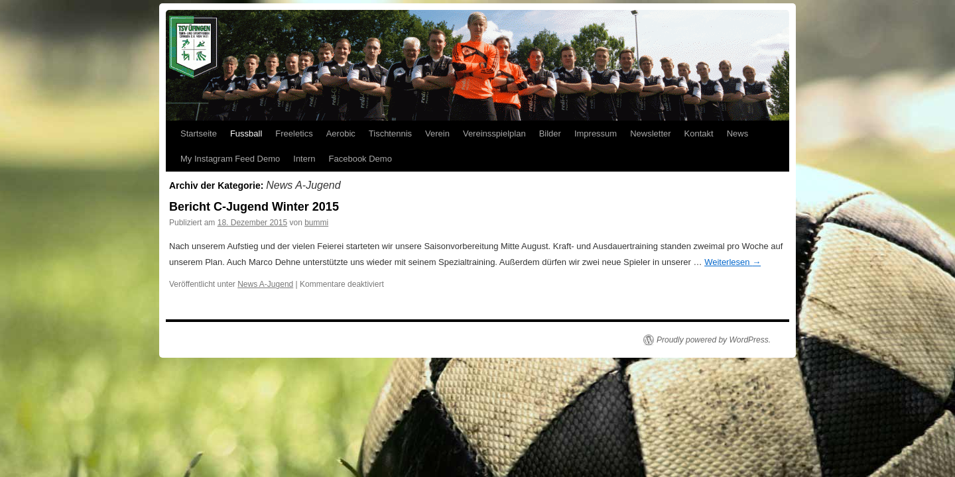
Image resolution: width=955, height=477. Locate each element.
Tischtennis (390, 133)
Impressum (595, 133)
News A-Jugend (265, 284)
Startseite (198, 133)
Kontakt (699, 133)
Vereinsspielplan (494, 133)
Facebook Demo (360, 159)
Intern (304, 159)
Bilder (550, 133)
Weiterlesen (732, 262)
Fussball (246, 133)
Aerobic (340, 133)
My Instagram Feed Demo (230, 159)
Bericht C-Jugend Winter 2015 (254, 206)
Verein (437, 133)
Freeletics (293, 133)
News (738, 133)
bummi (316, 222)
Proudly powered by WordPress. (714, 339)
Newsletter (650, 133)
